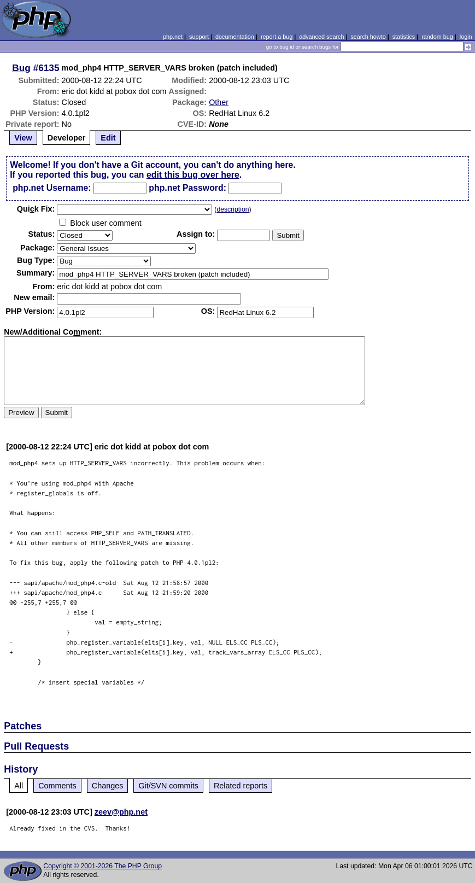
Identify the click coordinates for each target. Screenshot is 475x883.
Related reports (240, 785)
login (466, 36)
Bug (21, 67)
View (23, 137)
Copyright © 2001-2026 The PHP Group (102, 866)
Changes (108, 785)
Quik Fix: (36, 208)
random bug (437, 36)
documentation (234, 36)
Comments (57, 785)
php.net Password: (187, 187)
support (199, 36)
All (18, 785)
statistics (403, 36)
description (232, 209)
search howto (367, 36)
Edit (108, 137)
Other (218, 102)
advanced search (321, 36)
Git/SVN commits (168, 785)
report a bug (276, 36)
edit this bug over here (192, 174)
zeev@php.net (121, 812)
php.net (173, 36)
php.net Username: (52, 187)
